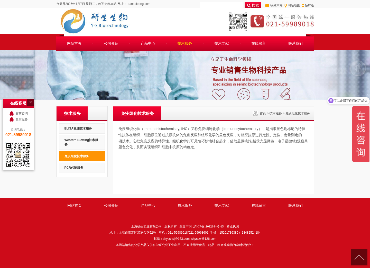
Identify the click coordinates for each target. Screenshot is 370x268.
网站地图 (294, 5)
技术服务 (185, 43)
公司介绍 (111, 43)
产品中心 (148, 43)
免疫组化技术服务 (297, 113)
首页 (263, 113)
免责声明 (185, 226)
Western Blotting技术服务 (81, 142)
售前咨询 (21, 113)
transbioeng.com (138, 4)
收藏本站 (276, 5)
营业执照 (233, 226)
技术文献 (222, 43)
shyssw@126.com (204, 239)
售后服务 (21, 119)
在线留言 (258, 43)
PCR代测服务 (73, 168)
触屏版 (309, 5)
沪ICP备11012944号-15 (208, 226)
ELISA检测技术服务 (78, 128)
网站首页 (74, 43)
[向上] (359, 257)
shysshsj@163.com (176, 239)
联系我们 (295, 43)
